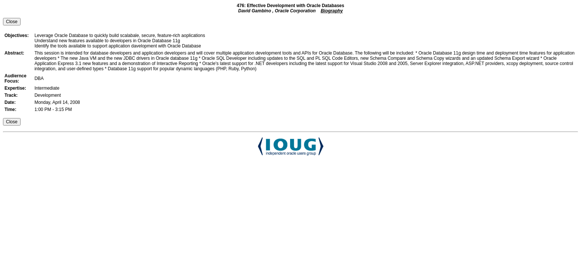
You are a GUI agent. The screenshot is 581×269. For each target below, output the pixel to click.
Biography (332, 10)
